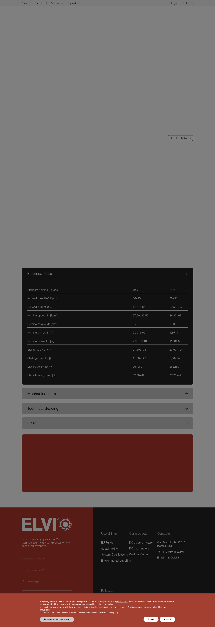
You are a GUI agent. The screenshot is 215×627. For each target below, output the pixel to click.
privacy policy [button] (122, 601)
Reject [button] (151, 619)
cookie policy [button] (107, 604)
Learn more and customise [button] (56, 619)
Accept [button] (167, 619)
